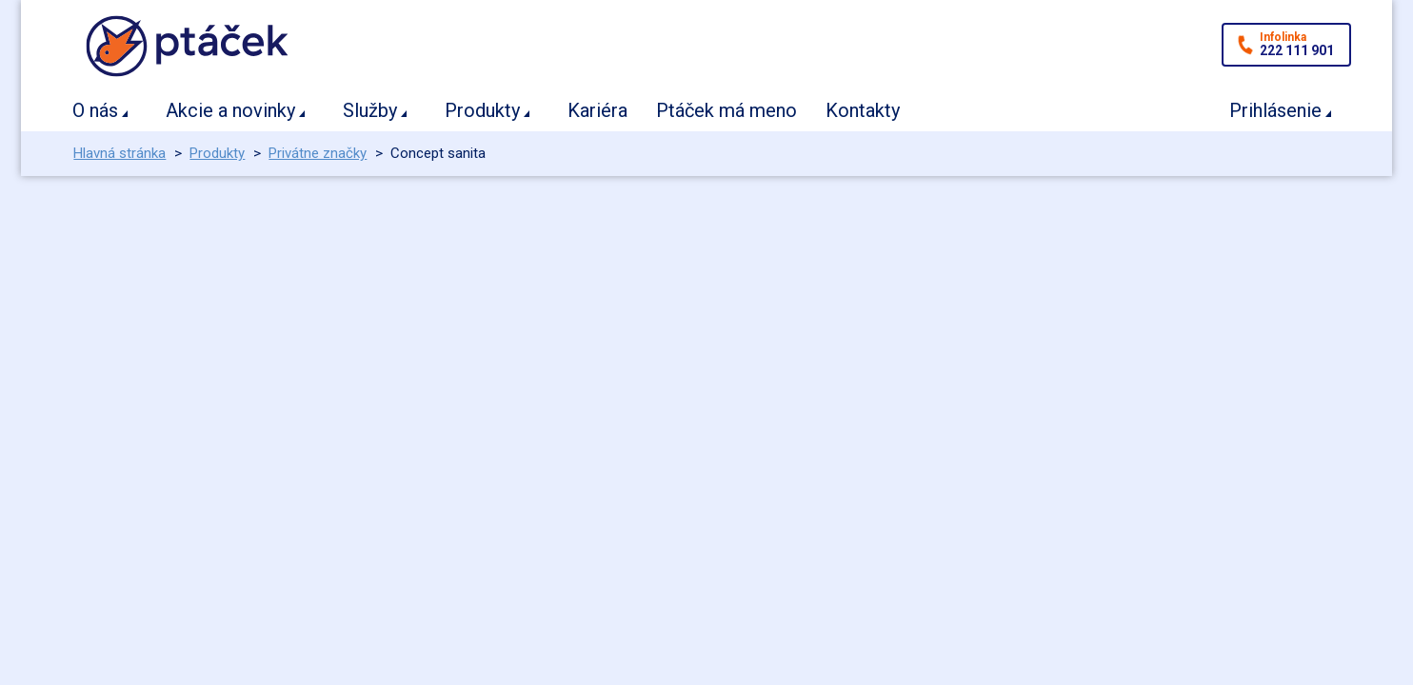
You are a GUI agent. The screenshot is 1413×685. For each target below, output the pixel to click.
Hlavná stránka (119, 153)
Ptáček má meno (726, 110)
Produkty (482, 110)
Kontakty (863, 110)
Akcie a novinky (230, 110)
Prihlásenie (1275, 110)
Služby (370, 110)
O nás (95, 110)
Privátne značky (318, 153)
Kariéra (597, 110)
